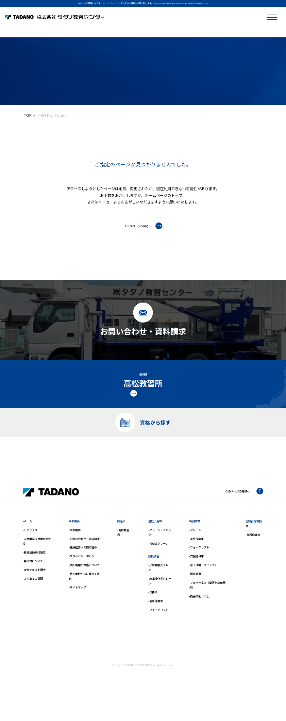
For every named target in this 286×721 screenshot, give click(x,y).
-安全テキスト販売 (34, 589)
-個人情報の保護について (84, 585)
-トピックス (30, 550)
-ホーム (27, 541)
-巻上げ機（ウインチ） (203, 585)
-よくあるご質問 (33, 598)
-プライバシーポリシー (83, 576)
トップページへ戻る (143, 225)
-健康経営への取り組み (83, 567)
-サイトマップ (77, 607)
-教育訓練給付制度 (34, 572)
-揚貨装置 (195, 593)
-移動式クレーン (158, 563)
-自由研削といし (199, 615)
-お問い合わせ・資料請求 (84, 558)
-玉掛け (152, 612)
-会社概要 (75, 550)
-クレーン (195, 550)
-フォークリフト (158, 629)
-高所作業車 (155, 621)
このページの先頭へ (239, 510)
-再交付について (33, 580)
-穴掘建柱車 (196, 576)
